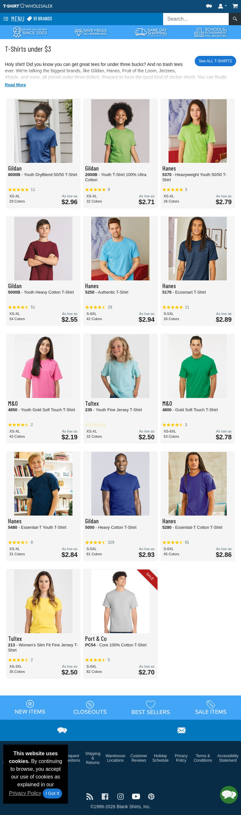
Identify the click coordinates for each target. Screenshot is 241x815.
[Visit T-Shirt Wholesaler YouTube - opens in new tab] (137, 796)
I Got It (52, 793)
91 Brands (39, 18)
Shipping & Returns (92, 758)
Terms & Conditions (203, 758)
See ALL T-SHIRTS (215, 61)
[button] (209, 4)
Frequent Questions (71, 758)
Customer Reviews (138, 758)
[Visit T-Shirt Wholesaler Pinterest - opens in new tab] (151, 796)
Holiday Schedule (160, 758)
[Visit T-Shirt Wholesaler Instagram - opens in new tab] (121, 796)
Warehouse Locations (115, 758)
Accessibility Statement (227, 758)
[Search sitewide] (196, 19)
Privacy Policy (25, 793)
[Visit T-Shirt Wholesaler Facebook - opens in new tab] (106, 796)
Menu (13, 19)
